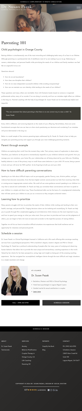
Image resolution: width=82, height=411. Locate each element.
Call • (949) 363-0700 (20, 303)
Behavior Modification (29, 350)
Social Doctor (60, 383)
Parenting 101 (26, 364)
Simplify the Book (48, 346)
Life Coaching (26, 360)
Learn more (37, 291)
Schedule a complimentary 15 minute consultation (41, 2)
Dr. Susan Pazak (6, 346)
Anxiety (24, 346)
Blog (43, 350)
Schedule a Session (61, 303)
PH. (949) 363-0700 (69, 346)
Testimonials (5, 350)
